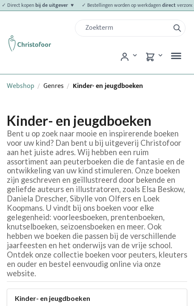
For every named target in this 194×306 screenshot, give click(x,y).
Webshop (20, 86)
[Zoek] (125, 28)
